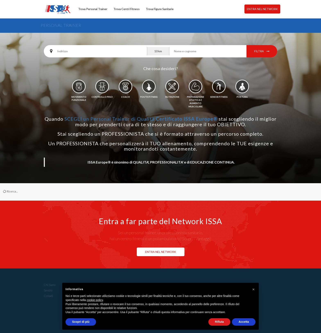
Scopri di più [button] (80, 321)
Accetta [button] (243, 321)
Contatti (48, 296)
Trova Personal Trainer (92, 9)
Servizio (48, 290)
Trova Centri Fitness (126, 9)
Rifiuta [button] (219, 321)
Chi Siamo (49, 284)
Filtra (261, 51)
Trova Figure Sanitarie (160, 9)
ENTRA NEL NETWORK (262, 9)
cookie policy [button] (95, 300)
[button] (253, 289)
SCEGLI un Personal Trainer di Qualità (140, 119)
